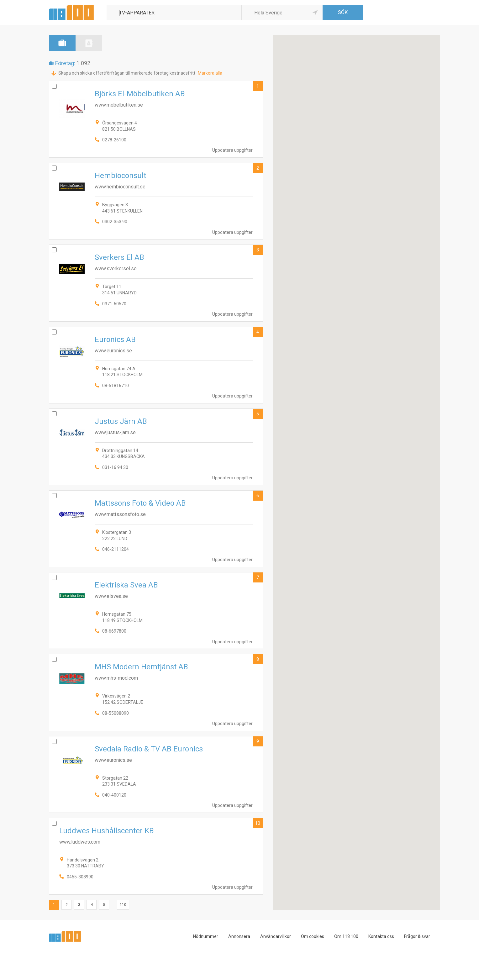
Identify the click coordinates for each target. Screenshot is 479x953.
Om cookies (312, 936)
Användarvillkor (275, 936)
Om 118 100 (346, 936)
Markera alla (210, 73)
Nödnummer (205, 936)
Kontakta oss (381, 936)
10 (257, 823)
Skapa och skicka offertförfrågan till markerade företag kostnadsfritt (126, 73)
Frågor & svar (417, 936)
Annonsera (239, 936)
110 (123, 905)
